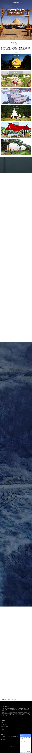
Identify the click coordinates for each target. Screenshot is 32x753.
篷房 (6, 699)
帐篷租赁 (9, 699)
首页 (2, 722)
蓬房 (12, 699)
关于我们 (2, 728)
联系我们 (2, 729)
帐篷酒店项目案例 (4, 726)
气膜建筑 (15, 699)
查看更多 (16, 52)
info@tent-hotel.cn (5, 739)
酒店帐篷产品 (3, 724)
